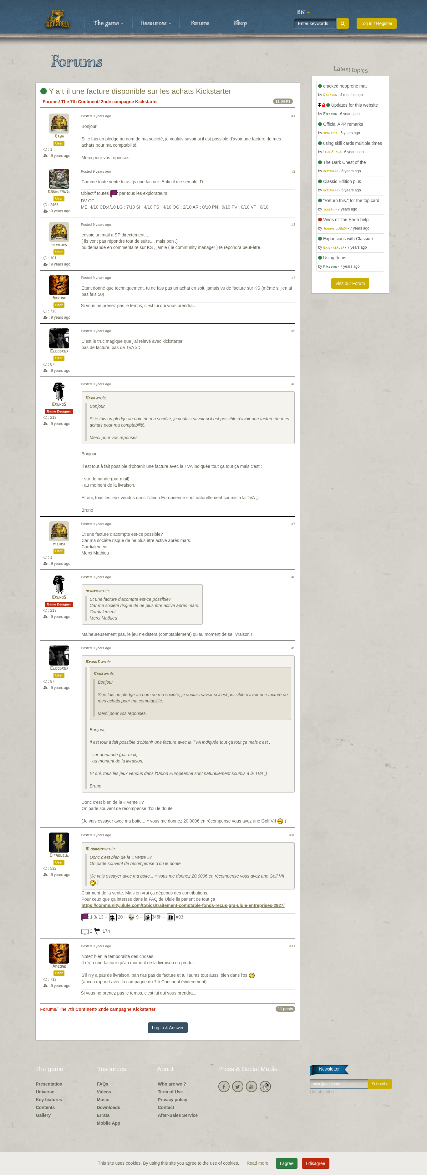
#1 (293, 116)
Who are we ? (172, 1083)
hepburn (59, 245)
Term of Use (170, 1091)
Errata (103, 1115)
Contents (45, 1107)
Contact (166, 1107)
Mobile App (108, 1123)
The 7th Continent (80, 101)
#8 (293, 577)
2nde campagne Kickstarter (129, 101)
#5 (293, 331)
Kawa (59, 136)
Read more (258, 1163)
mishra (59, 544)
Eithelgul (59, 855)
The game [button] (109, 23)
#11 (292, 946)
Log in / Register (377, 23)
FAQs (103, 1083)
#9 (293, 648)
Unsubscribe (322, 1091)
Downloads (108, 1107)
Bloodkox (59, 351)
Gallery (43, 1115)
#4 (293, 278)
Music (103, 1099)
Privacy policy (172, 1099)
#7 (293, 524)
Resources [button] (156, 23)
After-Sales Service (178, 1115)
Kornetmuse (59, 192)
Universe (45, 1091)
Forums (200, 23)
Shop (240, 23)
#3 (293, 224)
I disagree (315, 1163)
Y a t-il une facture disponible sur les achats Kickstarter (135, 91)
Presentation (49, 1083)
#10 (292, 835)
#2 (293, 171)
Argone (59, 298)
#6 (293, 384)
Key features (49, 1099)
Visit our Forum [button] (350, 283)
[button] (303, 12)
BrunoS (59, 404)
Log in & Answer (168, 1027)
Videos (104, 1091)
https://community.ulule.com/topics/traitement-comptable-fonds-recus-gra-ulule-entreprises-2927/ (183, 905)
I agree (287, 1163)
